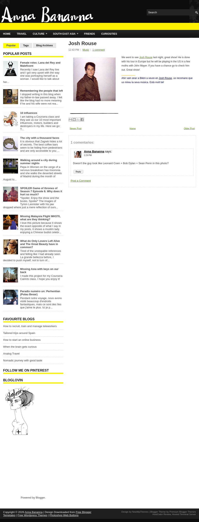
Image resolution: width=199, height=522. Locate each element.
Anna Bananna (94, 151)
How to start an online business (22, 339)
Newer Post (75, 128)
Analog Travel (11, 353)
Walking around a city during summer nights (38, 162)
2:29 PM (88, 155)
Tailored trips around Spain (19, 333)
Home (7, 33)
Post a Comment (81, 180)
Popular (11, 45)
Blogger (40, 497)
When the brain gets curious (20, 346)
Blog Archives (44, 45)
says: (108, 151)
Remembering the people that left (41, 90)
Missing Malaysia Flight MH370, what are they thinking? (40, 218)
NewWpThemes (140, 512)
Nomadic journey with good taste (22, 360)
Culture (41, 32)
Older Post (189, 128)
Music (86, 49)
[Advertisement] (29, 465)
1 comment (98, 49)
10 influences (28, 112)
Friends (89, 33)
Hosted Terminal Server (184, 514)
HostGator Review (161, 514)
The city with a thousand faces (39, 137)
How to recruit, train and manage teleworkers (30, 326)
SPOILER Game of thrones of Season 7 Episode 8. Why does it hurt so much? (41, 191)
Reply (78, 172)
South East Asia (67, 32)
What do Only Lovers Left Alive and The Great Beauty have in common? (40, 244)
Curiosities (109, 33)
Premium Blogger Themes (182, 512)
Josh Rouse (82, 43)
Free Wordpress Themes (32, 515)
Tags (26, 45)
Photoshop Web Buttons (64, 515)
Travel (22, 33)
